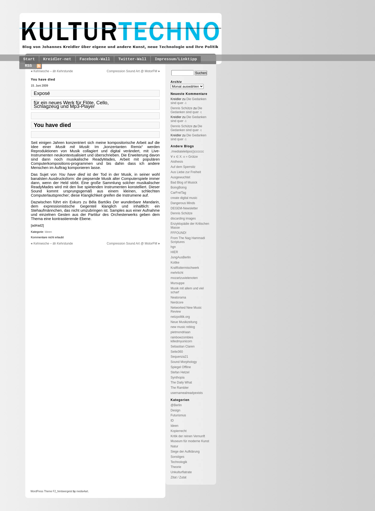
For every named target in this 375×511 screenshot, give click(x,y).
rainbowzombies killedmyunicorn (182, 339)
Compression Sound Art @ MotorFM (132, 71)
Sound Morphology (184, 362)
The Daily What (181, 382)
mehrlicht (177, 273)
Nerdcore (177, 302)
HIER (174, 252)
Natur (174, 446)
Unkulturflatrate (181, 472)
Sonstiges (177, 457)
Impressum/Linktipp (176, 59)
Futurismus (178, 415)
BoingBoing (178, 187)
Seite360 (177, 352)
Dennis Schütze (181, 108)
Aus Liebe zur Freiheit (186, 172)
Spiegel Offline (181, 367)
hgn (173, 247)
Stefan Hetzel (180, 372)
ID (172, 420)
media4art (82, 491)
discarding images (183, 218)
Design (175, 410)
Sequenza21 (179, 356)
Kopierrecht (178, 431)
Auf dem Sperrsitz (183, 167)
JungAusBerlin (181, 257)
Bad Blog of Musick (184, 182)
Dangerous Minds (183, 203)
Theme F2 (49, 491)
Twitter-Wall (132, 59)
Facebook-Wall (95, 59)
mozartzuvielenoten (184, 278)
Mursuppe (177, 283)
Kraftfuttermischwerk (185, 268)
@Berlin (176, 405)
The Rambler (180, 388)
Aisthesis (177, 161)
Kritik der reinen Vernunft (188, 436)
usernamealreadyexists (187, 393)
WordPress (36, 491)
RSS (28, 66)
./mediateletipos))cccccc (187, 151)
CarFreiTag (178, 192)
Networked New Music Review (186, 309)
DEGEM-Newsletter (184, 208)
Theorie (176, 467)
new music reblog (183, 327)
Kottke (175, 262)
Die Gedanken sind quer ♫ (186, 110)
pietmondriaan (180, 332)
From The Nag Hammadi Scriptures (188, 240)
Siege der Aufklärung (185, 451)
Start (29, 59)
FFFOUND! (178, 233)
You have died (43, 79)
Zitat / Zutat (178, 477)
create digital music (184, 198)
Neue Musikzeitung (184, 322)
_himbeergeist (64, 491)
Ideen (48, 231)
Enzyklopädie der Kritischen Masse (190, 225)
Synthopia (177, 377)
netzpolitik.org (180, 317)
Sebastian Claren (183, 346)
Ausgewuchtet (180, 177)
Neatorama (178, 297)
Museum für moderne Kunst (190, 441)
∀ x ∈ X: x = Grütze (184, 157)
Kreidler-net (57, 59)
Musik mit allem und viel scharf (187, 290)
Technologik (179, 462)
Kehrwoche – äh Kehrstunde (53, 71)
